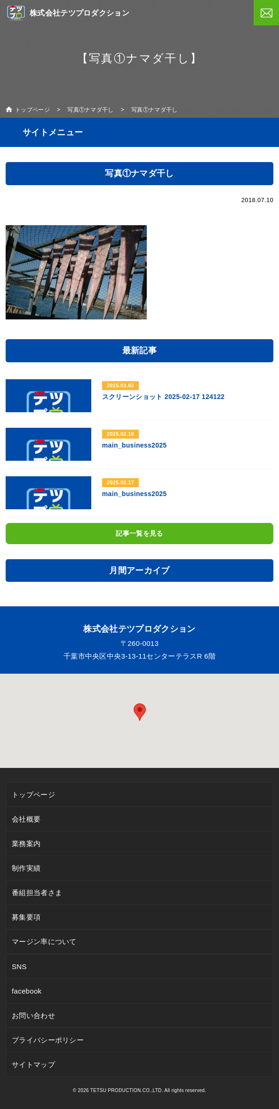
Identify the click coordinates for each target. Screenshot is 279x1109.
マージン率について (44, 942)
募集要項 (26, 917)
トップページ (33, 795)
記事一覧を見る (139, 533)
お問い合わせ (33, 1015)
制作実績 (26, 868)
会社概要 (26, 819)
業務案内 (26, 844)
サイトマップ (33, 1064)
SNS (19, 966)
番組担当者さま (37, 893)
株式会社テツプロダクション (79, 13)
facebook (26, 991)
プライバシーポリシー (48, 1040)
